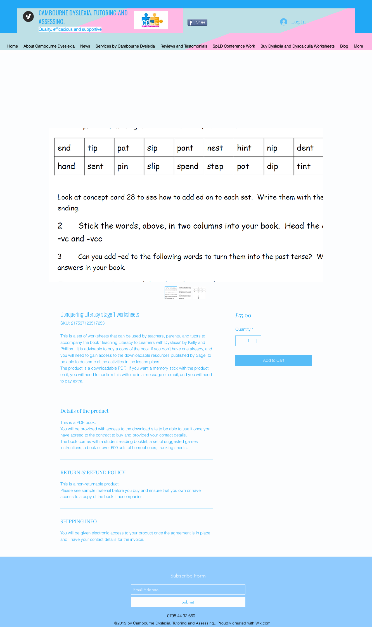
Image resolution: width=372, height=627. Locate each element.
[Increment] (256, 341)
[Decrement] (240, 341)
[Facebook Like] (223, 16)
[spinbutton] (248, 341)
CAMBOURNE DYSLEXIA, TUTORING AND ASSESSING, (83, 17)
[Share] (197, 22)
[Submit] (188, 602)
